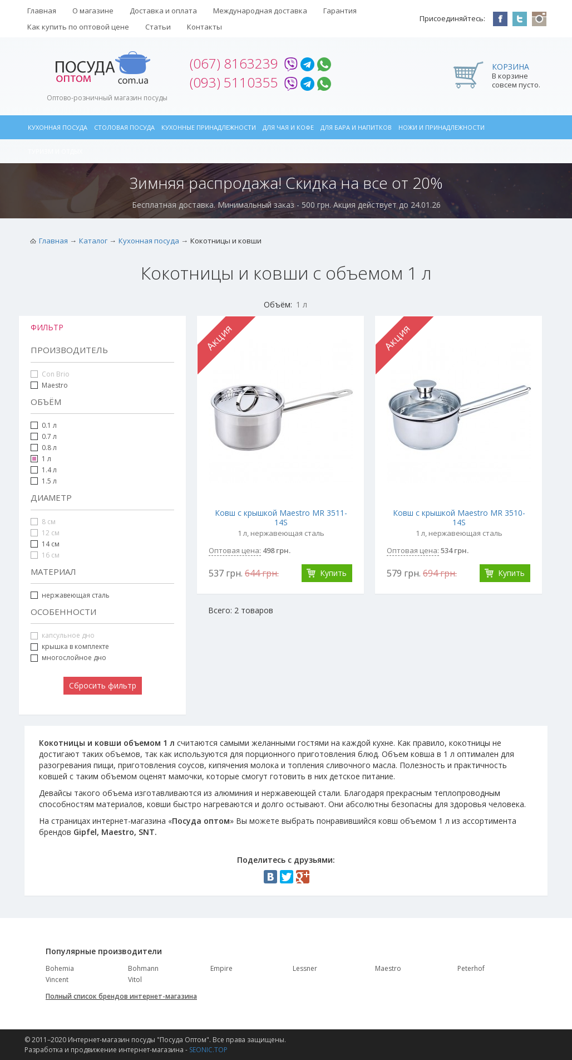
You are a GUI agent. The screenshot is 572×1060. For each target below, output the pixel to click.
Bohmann (143, 968)
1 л (46, 458)
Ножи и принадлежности (441, 127)
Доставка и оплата (163, 11)
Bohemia (60, 968)
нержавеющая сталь (76, 595)
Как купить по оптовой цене (78, 27)
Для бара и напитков (356, 127)
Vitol (135, 979)
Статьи (158, 27)
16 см (45, 555)
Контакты (204, 27)
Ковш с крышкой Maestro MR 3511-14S (281, 517)
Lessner (305, 968)
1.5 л (49, 481)
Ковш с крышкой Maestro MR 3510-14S (459, 517)
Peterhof (471, 968)
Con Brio (50, 374)
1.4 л (49, 470)
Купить (333, 573)
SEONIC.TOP (208, 1049)
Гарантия (340, 11)
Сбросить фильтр (102, 685)
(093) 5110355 (234, 82)
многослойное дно (74, 657)
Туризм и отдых (55, 151)
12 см (45, 533)
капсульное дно (63, 635)
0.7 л (44, 436)
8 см (43, 521)
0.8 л (44, 447)
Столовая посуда (124, 127)
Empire (221, 968)
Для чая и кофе (288, 127)
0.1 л (44, 425)
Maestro (55, 385)
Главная (41, 11)
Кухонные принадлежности (208, 127)
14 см (51, 544)
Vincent (57, 979)
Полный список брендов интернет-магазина (121, 996)
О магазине (93, 11)
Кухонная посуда (57, 127)
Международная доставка (260, 11)
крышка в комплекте (70, 646)
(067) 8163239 (234, 63)
